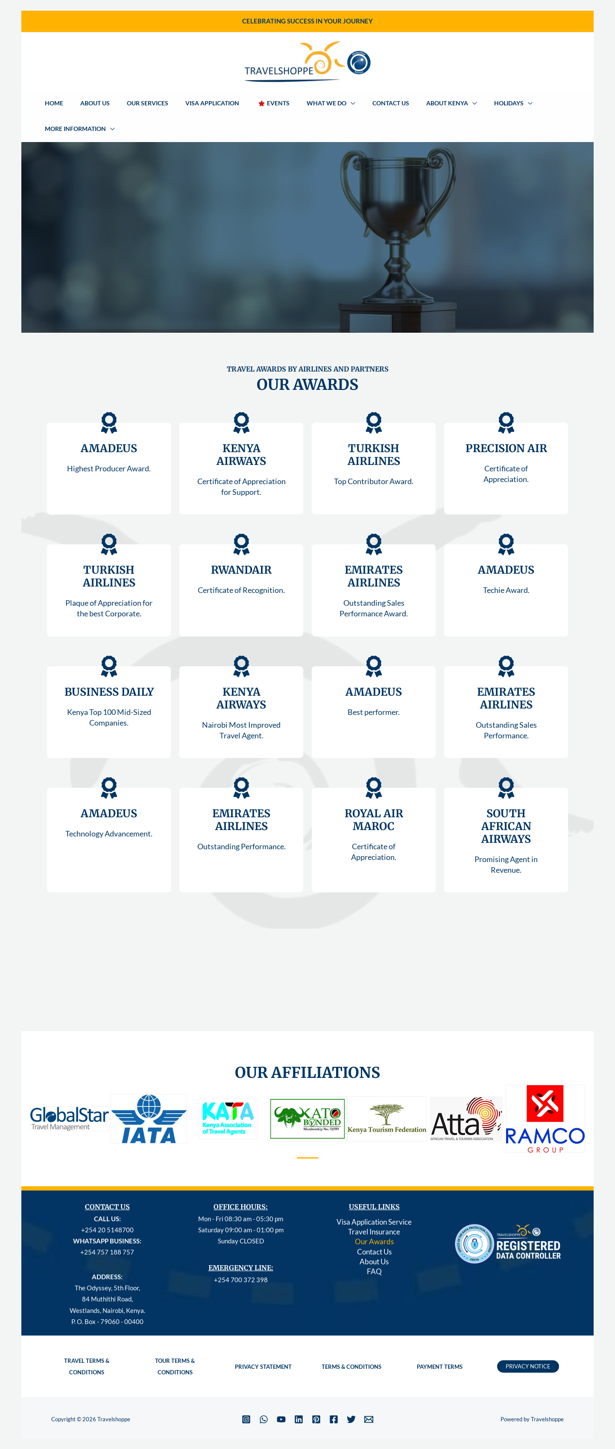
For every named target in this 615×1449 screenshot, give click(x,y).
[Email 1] (368, 1394)
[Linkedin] (298, 1394)
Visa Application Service (374, 1197)
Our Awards (374, 1218)
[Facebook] (333, 1394)
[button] (323, 103)
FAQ (374, 1251)
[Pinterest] (316, 1394)
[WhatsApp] (263, 1394)
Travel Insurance (374, 1208)
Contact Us (374, 1229)
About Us (374, 1240)
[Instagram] (246, 1394)
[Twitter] (351, 1394)
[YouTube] (281, 1394)
